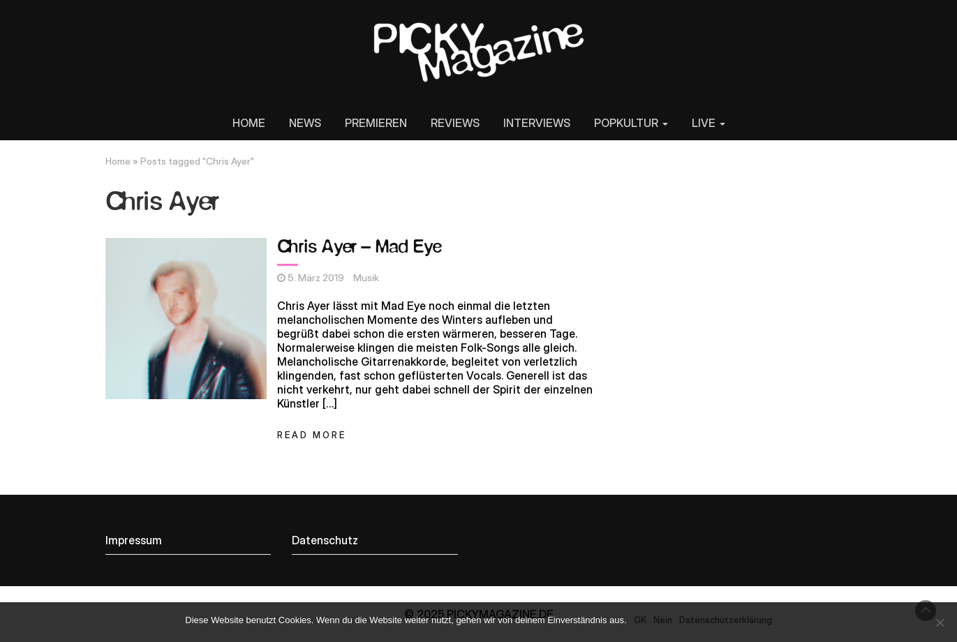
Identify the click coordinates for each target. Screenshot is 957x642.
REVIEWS (455, 123)
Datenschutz (325, 540)
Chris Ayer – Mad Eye (359, 247)
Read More (311, 435)
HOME (248, 123)
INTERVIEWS (536, 123)
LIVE (708, 123)
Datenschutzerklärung (725, 619)
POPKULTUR (631, 123)
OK (640, 619)
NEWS (305, 123)
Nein (662, 619)
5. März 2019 (316, 277)
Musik (366, 277)
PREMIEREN (376, 123)
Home (118, 161)
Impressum (133, 540)
